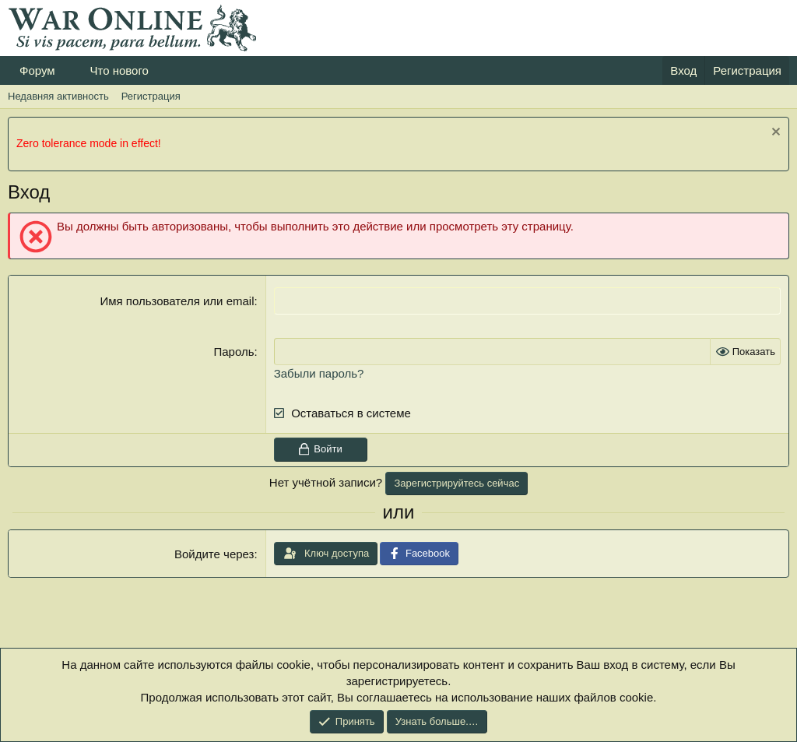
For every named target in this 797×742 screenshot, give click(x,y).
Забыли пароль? (319, 373)
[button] (67, 70)
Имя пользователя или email (177, 301)
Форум (37, 70)
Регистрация (151, 96)
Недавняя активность (58, 96)
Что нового (119, 70)
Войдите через (214, 554)
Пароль (233, 351)
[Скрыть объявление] (774, 133)
